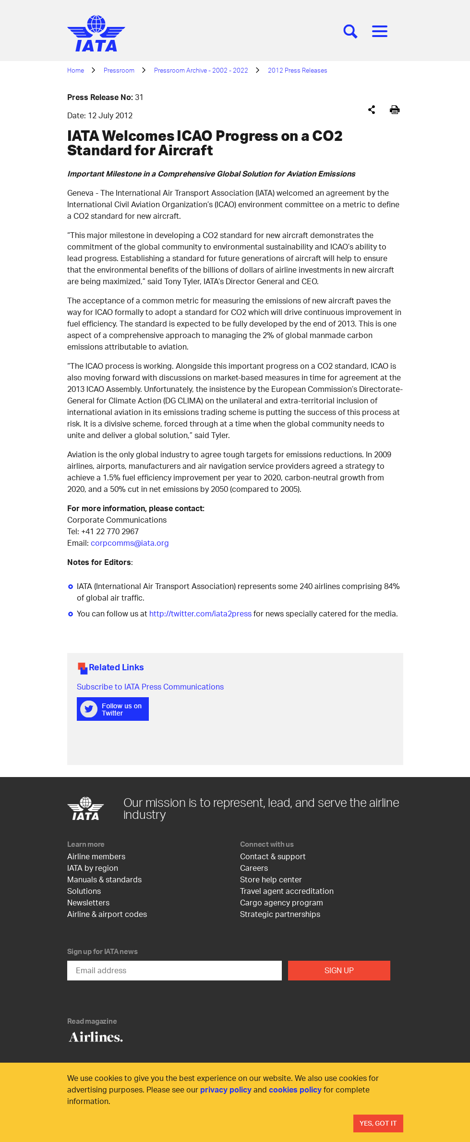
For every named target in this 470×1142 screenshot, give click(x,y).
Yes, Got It (378, 1123)
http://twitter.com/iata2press (200, 613)
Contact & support (273, 856)
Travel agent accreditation (287, 891)
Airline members (96, 856)
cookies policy (295, 1089)
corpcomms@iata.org (130, 543)
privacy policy (226, 1089)
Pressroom (119, 70)
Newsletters (88, 902)
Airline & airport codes (107, 914)
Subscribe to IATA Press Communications (150, 686)
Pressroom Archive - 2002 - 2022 (201, 70)
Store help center (271, 879)
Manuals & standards (104, 879)
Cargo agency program (281, 902)
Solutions (84, 891)
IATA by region (92, 868)
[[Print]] (395, 109)
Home (75, 70)
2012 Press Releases (297, 70)
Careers (254, 868)
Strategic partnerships (280, 914)
